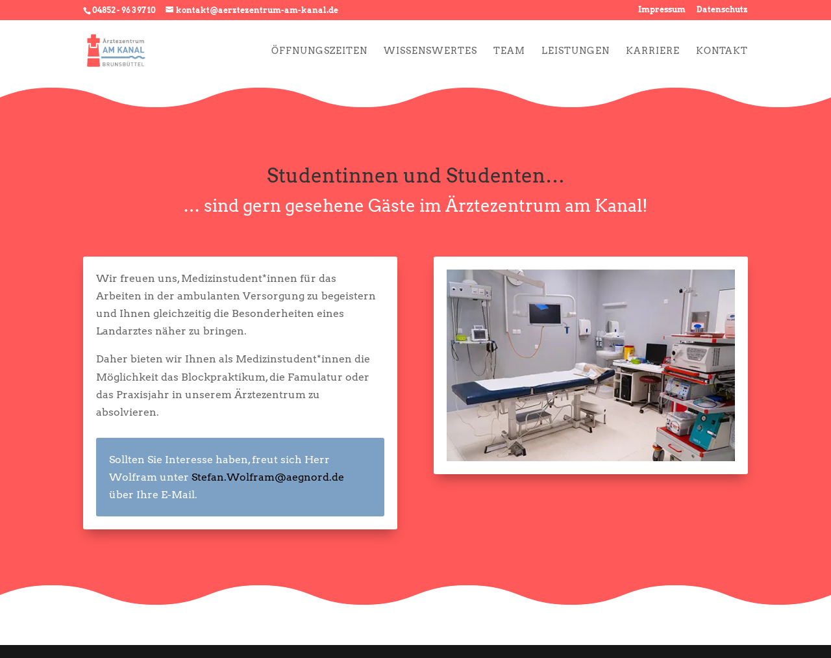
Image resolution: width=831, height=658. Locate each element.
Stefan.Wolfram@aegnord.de (268, 477)
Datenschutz (722, 10)
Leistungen (575, 51)
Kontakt (722, 51)
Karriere (653, 51)
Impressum (662, 10)
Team (509, 51)
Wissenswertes (430, 51)
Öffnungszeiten (319, 51)
